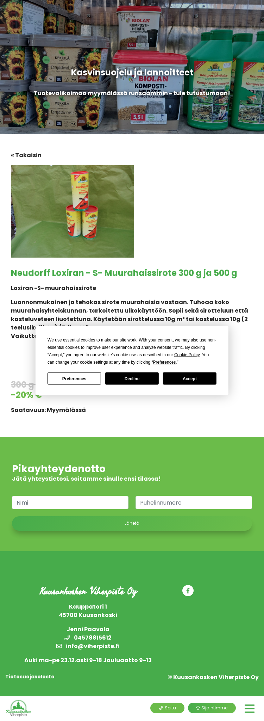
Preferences (74, 378)
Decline (132, 378)
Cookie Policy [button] (187, 354)
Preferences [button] (164, 362)
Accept (190, 378)
